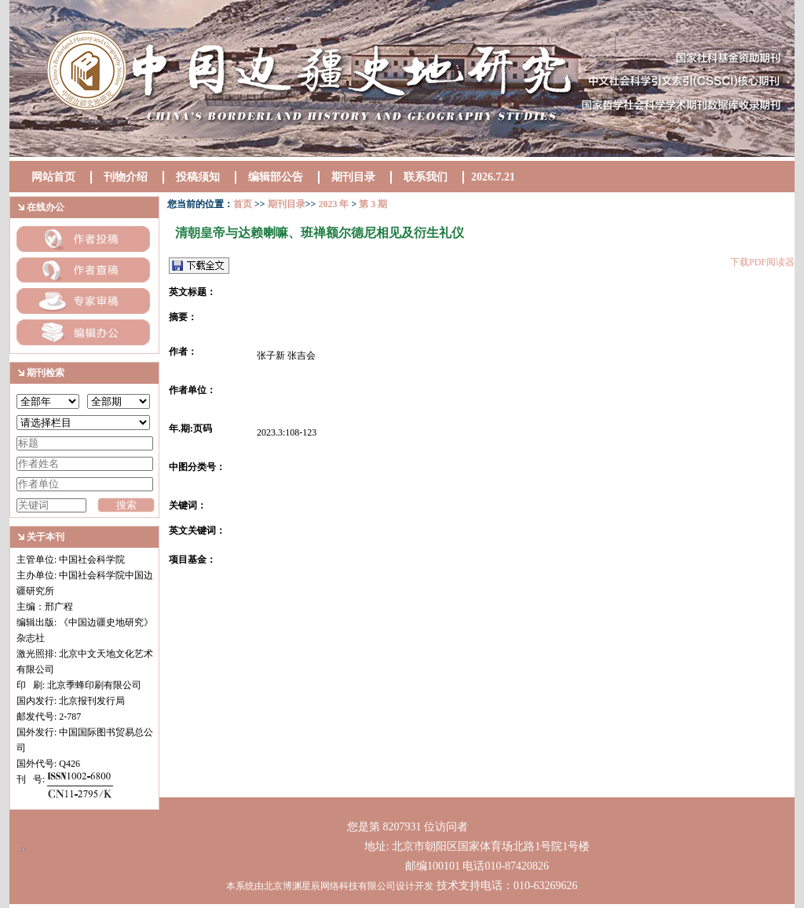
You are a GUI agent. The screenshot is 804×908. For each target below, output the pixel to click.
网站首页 (53, 177)
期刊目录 (353, 177)
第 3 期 (371, 204)
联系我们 (426, 177)
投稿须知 (198, 177)
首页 (242, 204)
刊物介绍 (126, 177)
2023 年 (333, 204)
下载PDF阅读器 (762, 262)
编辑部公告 (275, 177)
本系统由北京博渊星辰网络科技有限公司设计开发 (329, 886)
